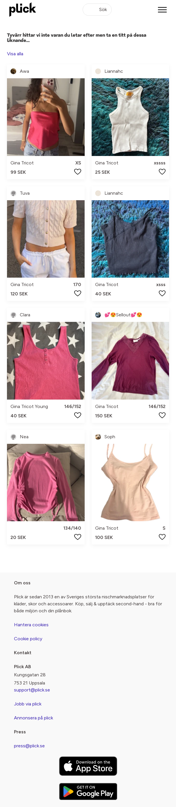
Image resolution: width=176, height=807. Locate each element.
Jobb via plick (27, 704)
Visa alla (15, 53)
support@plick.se (32, 690)
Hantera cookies (31, 624)
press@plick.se (29, 746)
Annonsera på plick (33, 718)
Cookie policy (28, 638)
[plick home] (22, 9)
